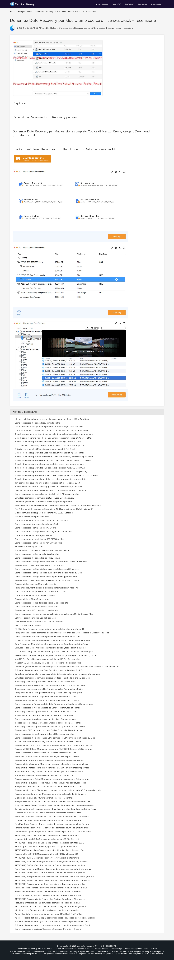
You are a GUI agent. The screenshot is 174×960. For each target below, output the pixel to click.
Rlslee (53, 28)
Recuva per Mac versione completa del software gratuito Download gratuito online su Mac (58, 505)
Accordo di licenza (85, 949)
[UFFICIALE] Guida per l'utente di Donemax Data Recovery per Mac (47, 835)
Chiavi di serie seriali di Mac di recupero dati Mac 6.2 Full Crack (45, 449)
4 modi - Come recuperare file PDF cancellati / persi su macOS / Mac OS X (50, 468)
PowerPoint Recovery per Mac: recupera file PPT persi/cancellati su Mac (49, 771)
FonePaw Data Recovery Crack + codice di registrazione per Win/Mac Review (52, 824)
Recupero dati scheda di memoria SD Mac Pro (62, 954)
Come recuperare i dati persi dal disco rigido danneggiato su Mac (46, 576)
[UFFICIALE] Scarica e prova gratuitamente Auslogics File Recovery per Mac (51, 861)
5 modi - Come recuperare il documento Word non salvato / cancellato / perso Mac (54, 456)
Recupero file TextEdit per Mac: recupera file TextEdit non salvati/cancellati (50, 783)
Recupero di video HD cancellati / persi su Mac (37, 610)
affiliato (154, 949)
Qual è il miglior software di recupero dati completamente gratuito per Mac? (51, 490)
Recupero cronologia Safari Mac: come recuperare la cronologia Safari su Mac (52, 779)
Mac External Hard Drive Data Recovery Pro (28, 951)
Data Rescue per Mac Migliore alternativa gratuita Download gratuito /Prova (51, 644)
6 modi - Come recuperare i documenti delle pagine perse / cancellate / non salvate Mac (56, 475)
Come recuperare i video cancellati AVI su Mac (37, 554)
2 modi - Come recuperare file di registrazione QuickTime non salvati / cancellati (53, 460)
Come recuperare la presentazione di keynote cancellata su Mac (45, 753)
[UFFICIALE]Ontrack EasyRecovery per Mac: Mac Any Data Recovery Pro (49, 850)
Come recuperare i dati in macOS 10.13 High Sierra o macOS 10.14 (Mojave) (51, 430)
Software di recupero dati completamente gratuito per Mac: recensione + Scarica (53, 925)
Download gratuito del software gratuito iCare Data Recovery (44, 498)
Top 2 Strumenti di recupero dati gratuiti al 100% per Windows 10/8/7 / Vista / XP (54, 509)
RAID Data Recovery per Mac (29, 546)
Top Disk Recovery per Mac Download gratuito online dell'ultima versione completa (54, 651)
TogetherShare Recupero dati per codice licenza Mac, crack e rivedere (48, 820)
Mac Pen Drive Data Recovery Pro (96, 951)
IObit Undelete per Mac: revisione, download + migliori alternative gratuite (50, 906)
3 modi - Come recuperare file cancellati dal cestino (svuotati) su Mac (48, 441)
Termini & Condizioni (45, 949)
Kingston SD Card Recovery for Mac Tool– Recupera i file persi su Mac (48, 663)
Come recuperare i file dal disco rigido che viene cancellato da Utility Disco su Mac (54, 614)
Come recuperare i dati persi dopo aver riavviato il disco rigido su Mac (48, 573)
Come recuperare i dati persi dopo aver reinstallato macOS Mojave (47, 569)
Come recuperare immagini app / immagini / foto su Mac (41, 520)
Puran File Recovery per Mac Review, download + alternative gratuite (48, 895)
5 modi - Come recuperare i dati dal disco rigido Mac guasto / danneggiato (50, 479)
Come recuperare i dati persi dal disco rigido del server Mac (43, 531)
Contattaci (115, 949)
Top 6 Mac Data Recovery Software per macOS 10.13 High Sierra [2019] (49, 445)
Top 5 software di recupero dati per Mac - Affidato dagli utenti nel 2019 (49, 426)
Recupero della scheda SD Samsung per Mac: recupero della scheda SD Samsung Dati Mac (58, 790)
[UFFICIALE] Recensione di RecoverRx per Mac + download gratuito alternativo (52, 880)
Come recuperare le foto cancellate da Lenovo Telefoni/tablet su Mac (47, 708)
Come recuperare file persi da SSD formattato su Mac (40, 591)
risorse (146, 949)
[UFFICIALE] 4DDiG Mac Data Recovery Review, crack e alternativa (47, 858)
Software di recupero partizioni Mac (32, 516)
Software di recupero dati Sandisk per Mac (35, 618)
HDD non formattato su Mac (28, 625)
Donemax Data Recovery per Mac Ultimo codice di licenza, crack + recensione (96, 28)
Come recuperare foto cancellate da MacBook (36, 524)
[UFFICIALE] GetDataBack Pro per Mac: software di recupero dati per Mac (50, 865)
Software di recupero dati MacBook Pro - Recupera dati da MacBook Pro (49, 670)
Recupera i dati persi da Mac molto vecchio (35, 584)
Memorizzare (102, 4)
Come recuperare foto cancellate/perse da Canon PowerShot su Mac (47, 636)
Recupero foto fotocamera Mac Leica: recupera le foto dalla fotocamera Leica (51, 764)
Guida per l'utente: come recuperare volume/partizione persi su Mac (47, 756)
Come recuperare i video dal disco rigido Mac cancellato (41, 603)
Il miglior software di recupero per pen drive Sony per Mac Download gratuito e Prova (55, 809)
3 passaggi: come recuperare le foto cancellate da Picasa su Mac (46, 711)
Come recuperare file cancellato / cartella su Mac (38, 423)
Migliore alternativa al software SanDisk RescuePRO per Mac (44, 798)
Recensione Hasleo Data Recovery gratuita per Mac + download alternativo (51, 888)
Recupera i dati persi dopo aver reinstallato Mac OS (39, 565)
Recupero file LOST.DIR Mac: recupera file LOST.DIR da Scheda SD (46, 854)
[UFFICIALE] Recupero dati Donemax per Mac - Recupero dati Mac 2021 (49, 843)
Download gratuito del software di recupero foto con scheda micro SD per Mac (52, 678)
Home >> (14, 11)
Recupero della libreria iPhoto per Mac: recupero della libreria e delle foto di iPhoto (54, 745)
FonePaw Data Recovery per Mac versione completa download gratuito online (52, 828)
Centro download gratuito (131, 949)
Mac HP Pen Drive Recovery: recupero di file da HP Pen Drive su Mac (47, 659)
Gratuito (129, 4)
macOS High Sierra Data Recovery (121, 954)
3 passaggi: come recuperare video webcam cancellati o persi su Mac (48, 723)
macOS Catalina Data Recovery (150, 954)
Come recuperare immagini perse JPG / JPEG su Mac (39, 539)
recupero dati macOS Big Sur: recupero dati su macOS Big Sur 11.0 (47, 839)
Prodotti (116, 4)
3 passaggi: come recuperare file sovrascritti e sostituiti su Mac (45, 681)
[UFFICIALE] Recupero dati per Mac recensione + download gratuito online (50, 884)
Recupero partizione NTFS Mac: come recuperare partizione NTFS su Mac (50, 760)
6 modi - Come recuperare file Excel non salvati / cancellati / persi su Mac (49, 453)
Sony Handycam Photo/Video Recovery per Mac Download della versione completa (54, 805)
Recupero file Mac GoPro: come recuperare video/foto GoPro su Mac (47, 700)
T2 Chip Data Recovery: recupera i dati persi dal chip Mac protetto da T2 (49, 629)
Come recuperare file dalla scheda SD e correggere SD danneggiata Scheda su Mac (55, 738)
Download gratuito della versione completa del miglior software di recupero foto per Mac (57, 674)
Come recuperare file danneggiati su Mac (34, 535)
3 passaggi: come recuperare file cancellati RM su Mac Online (44, 775)
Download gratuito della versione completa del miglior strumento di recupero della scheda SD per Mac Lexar (67, 666)
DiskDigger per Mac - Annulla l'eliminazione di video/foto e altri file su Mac (50, 648)
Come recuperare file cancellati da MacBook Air (37, 558)
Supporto (142, 4)
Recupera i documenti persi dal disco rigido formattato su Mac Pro (46, 588)
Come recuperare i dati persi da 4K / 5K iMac (36, 528)
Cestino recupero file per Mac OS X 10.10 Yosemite (39, 621)
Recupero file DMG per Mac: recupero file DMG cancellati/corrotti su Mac (49, 730)
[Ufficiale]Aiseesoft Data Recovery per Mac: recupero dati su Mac (46, 846)
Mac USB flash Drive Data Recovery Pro (64, 951)
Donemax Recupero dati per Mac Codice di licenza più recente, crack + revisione (53, 831)
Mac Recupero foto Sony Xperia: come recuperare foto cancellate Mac (48, 812)
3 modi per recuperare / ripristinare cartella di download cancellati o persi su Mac (54, 434)
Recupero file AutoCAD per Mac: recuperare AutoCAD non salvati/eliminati (50, 685)
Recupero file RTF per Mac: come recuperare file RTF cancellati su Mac (48, 786)
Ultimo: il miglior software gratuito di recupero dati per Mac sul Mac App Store (52, 419)
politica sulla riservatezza (65, 949)
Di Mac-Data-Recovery (26, 949)
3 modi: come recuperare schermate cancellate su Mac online (44, 715)
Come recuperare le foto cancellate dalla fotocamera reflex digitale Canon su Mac (54, 704)
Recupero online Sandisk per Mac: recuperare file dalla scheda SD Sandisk (50, 794)
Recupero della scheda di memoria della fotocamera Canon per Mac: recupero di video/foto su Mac (62, 633)
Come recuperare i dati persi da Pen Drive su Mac (38, 543)
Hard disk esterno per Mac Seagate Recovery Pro (132, 951)
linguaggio (156, 4)
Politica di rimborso (102, 949)
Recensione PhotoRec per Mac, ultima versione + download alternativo (48, 891)
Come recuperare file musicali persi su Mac (35, 595)
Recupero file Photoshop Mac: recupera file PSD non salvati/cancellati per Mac (52, 768)
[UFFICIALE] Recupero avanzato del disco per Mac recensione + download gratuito (54, 876)
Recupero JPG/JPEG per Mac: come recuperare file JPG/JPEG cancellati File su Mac (53, 749)
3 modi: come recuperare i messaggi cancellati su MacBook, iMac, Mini (48, 486)
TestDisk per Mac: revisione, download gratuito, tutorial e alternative (47, 903)
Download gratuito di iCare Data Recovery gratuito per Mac (43, 501)
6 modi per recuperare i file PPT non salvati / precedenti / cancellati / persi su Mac (53, 438)
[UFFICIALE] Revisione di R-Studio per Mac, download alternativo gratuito (50, 872)
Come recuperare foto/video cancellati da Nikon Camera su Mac (45, 719)
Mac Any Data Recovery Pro (94, 954)
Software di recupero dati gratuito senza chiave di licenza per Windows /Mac (52, 921)
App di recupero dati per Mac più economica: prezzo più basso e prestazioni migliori (55, 918)
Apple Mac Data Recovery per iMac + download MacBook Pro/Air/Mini (48, 914)
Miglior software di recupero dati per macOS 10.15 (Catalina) (44, 513)
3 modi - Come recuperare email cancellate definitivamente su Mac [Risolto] (51, 471)
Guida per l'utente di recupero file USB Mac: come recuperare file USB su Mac (51, 816)
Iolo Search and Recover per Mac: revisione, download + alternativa (47, 910)
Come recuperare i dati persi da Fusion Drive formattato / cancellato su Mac (51, 561)
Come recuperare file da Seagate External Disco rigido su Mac (44, 734)
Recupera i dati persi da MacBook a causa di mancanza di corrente (47, 580)
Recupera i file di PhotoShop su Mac (32, 599)
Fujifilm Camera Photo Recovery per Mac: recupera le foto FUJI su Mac (48, 741)
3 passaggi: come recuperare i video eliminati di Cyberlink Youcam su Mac (50, 726)
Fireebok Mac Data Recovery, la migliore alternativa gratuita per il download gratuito (55, 655)
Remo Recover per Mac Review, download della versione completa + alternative (53, 869)
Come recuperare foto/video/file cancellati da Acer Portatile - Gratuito (48, 929)
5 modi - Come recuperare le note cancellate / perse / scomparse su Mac (49, 464)
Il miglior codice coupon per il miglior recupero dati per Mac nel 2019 (47, 483)
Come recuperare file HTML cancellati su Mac (36, 606)
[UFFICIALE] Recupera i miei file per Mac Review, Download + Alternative (50, 899)
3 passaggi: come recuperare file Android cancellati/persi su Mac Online (49, 689)
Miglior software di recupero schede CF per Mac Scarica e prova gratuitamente (52, 640)
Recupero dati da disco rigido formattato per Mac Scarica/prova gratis (48, 693)
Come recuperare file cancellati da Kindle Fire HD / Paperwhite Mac (47, 494)
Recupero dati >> (25, 11)
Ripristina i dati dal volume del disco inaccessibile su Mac (42, 550)
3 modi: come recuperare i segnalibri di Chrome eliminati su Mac (45, 696)
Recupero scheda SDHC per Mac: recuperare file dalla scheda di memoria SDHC (53, 801)
